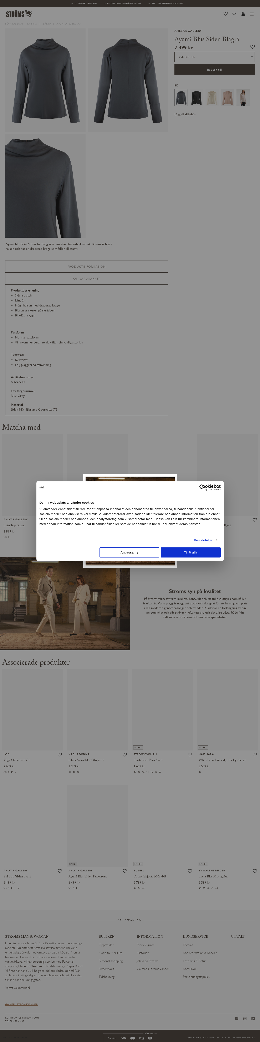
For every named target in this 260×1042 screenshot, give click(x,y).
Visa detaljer (203, 540)
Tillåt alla (190, 552)
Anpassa (130, 552)
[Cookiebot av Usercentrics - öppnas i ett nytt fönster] (202, 487)
